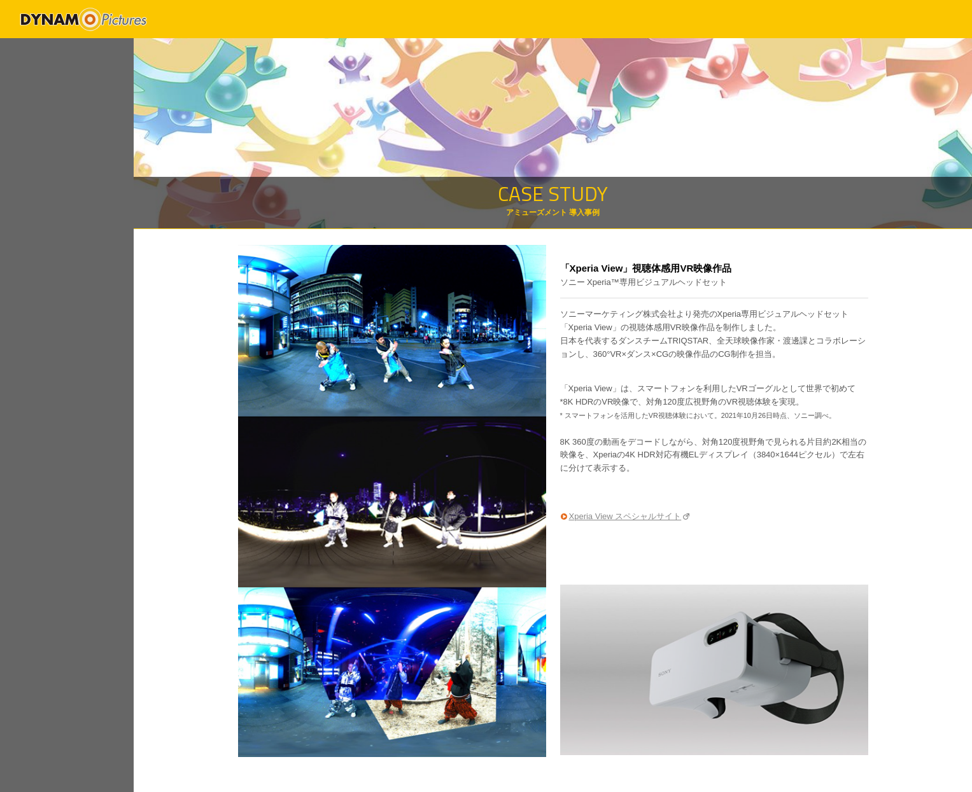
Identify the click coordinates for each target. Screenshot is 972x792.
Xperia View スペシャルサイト (625, 516)
